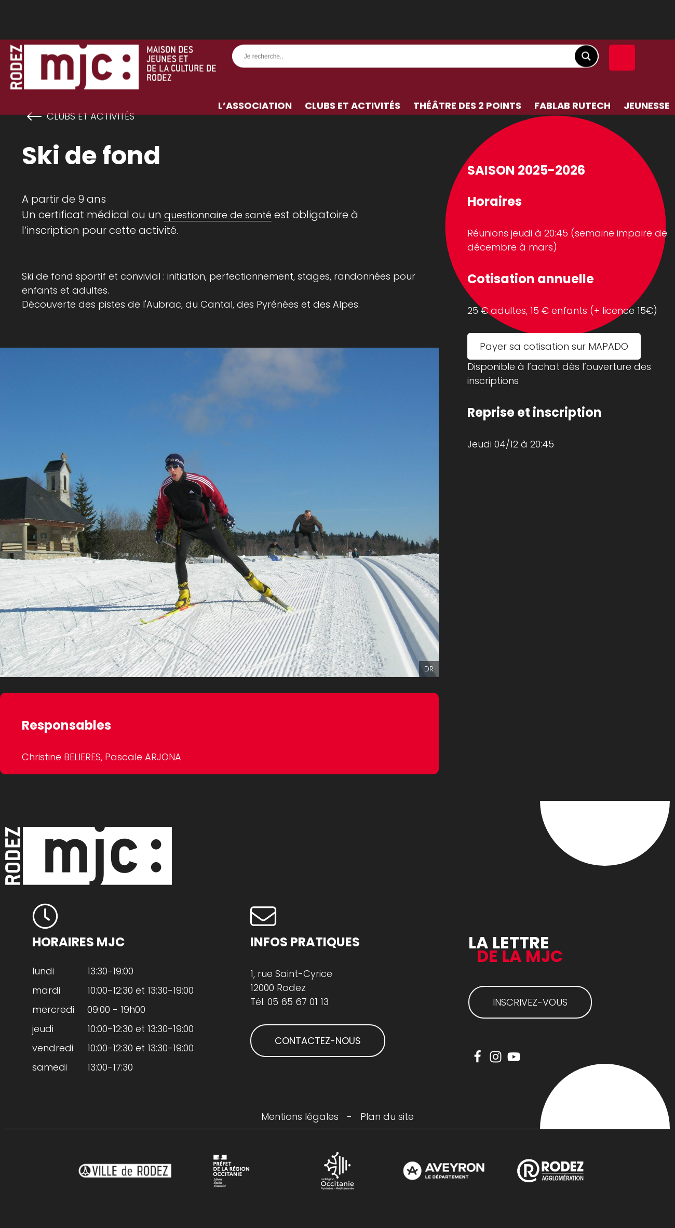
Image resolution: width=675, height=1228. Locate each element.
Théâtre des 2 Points (467, 65)
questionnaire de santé (218, 214)
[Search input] (418, 16)
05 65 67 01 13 (298, 1001)
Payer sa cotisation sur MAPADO (554, 346)
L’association (255, 65)
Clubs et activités (352, 65)
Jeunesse (647, 65)
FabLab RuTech (572, 65)
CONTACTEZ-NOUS (318, 1040)
